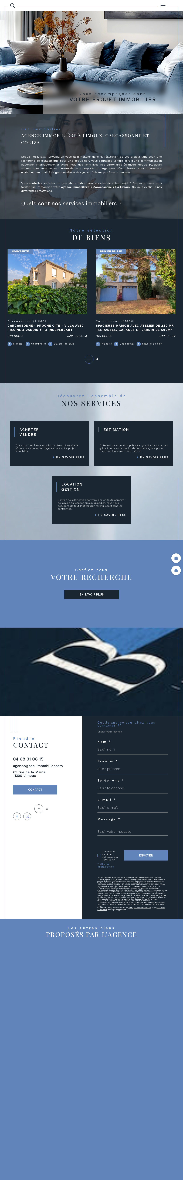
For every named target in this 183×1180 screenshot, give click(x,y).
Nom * (104, 741)
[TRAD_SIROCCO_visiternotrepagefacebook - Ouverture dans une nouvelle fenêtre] (17, 816)
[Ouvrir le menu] (163, 5)
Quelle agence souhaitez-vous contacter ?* (126, 724)
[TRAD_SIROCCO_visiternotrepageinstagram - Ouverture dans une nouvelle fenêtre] (27, 816)
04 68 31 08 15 (28, 759)
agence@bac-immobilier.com (38, 766)
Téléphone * (110, 780)
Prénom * (107, 761)
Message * (109, 819)
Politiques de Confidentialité (139, 908)
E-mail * (106, 799)
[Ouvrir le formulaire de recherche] (12, 5)
